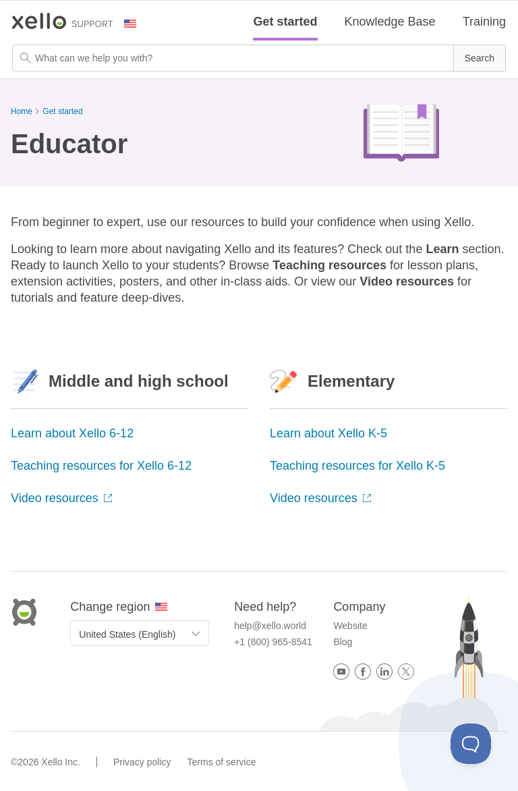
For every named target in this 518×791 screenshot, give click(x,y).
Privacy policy (142, 762)
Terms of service (222, 762)
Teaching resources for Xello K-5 (357, 465)
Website (350, 625)
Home (21, 111)
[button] (479, 58)
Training (484, 21)
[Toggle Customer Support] (471, 744)
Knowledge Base (390, 21)
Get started (285, 21)
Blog (342, 641)
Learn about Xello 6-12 (72, 433)
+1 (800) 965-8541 (273, 641)
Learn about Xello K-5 (328, 433)
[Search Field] (259, 58)
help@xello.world (270, 625)
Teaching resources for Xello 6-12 (101, 465)
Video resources (61, 498)
